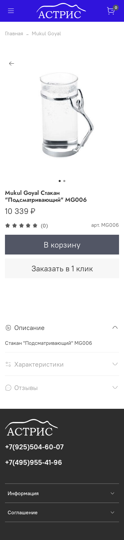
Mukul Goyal (46, 33)
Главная (14, 33)
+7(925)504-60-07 (34, 446)
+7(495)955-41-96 (33, 462)
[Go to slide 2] (64, 181)
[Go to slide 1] (60, 181)
